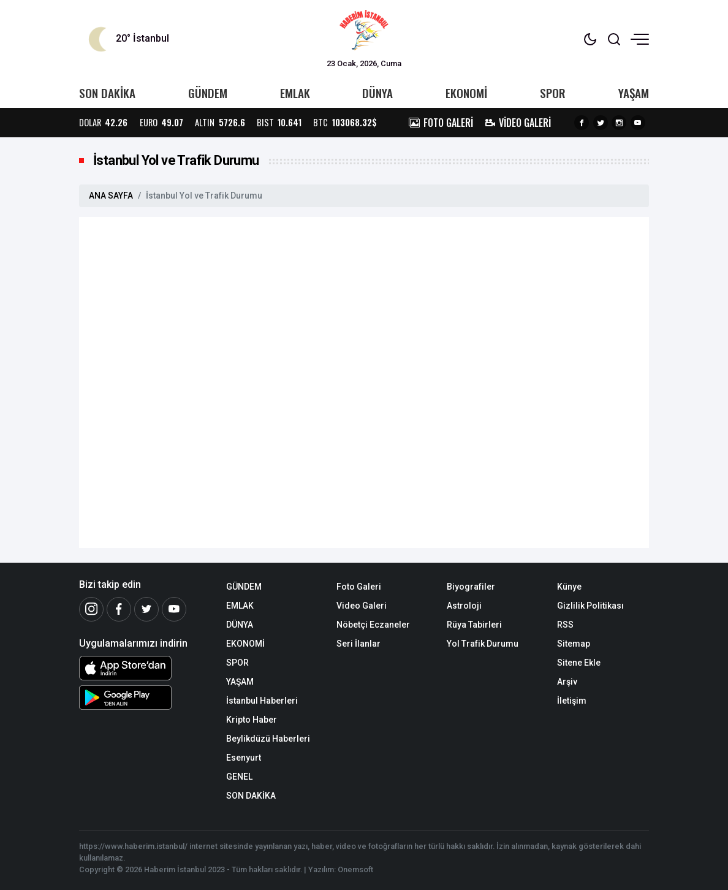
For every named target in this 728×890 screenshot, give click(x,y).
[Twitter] (146, 609)
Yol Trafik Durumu (482, 643)
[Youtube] (174, 609)
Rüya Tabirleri (474, 624)
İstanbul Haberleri (262, 701)
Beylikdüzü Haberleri (268, 739)
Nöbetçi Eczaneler (373, 624)
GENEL (239, 777)
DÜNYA (377, 93)
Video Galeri (361, 605)
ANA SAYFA (111, 195)
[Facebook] (119, 609)
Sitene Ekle (579, 663)
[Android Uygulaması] (143, 697)
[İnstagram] (91, 609)
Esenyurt (243, 758)
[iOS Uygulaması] (143, 668)
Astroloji (464, 605)
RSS (565, 624)
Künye (569, 586)
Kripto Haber (251, 720)
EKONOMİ (466, 93)
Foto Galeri (358, 586)
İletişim (571, 701)
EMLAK (295, 93)
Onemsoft (355, 869)
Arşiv (567, 682)
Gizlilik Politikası (590, 605)
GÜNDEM (207, 93)
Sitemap (573, 643)
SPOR (553, 93)
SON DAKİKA (107, 93)
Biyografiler (471, 586)
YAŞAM (633, 93)
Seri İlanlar (358, 643)
